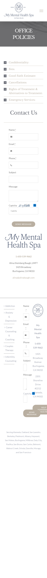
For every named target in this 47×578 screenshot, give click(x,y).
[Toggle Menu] (41, 11)
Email (12, 144)
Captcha (13, 205)
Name (12, 129)
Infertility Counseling (9, 358)
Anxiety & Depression (9, 316)
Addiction (9, 306)
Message (13, 186)
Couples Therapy (9, 348)
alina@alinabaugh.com (24, 277)
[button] (34, 205)
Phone (12, 158)
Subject (12, 172)
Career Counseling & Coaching (9, 333)
